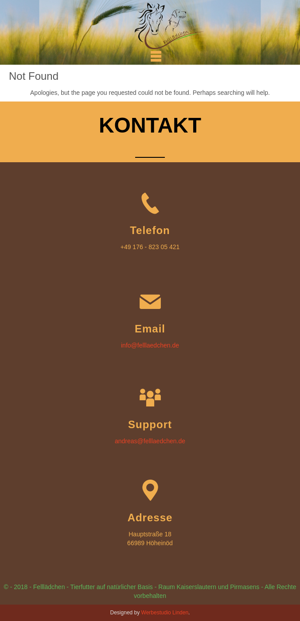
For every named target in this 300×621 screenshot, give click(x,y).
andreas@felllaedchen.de (150, 441)
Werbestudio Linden (165, 612)
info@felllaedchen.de (150, 345)
